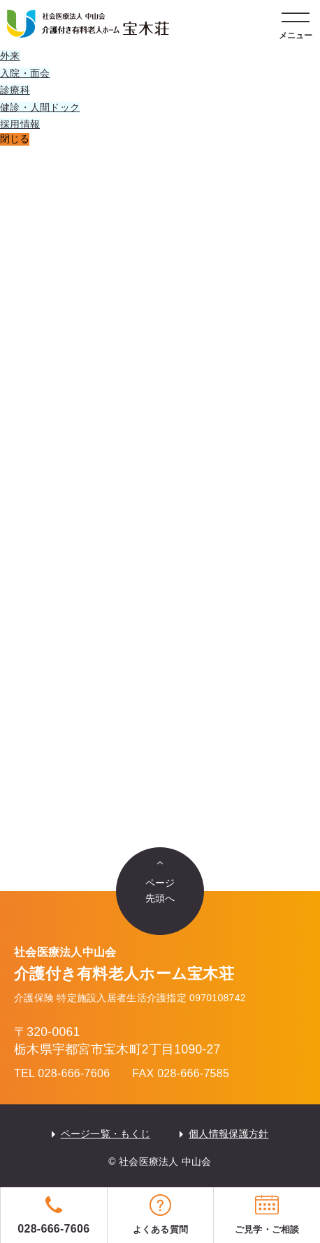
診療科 (15, 89)
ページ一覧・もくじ (106, 1133)
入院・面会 (25, 73)
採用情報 (20, 124)
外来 (10, 55)
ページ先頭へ (160, 890)
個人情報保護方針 (228, 1133)
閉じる (14, 138)
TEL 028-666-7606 (62, 1073)
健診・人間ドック (40, 107)
